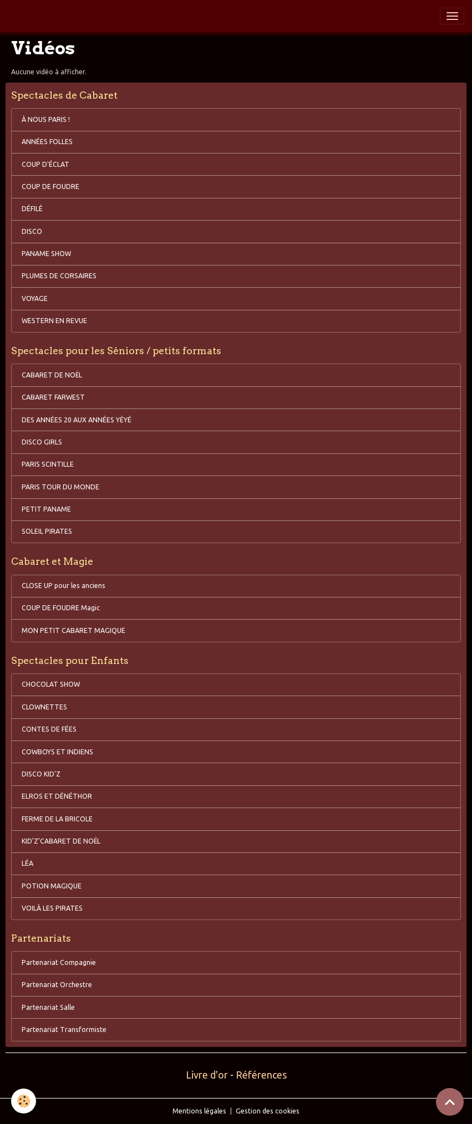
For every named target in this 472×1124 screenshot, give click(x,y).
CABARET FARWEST (53, 397)
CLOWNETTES (44, 707)
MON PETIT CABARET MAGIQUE (73, 630)
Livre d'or (207, 1074)
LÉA (27, 863)
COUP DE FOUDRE (50, 186)
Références (261, 1074)
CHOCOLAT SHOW (51, 684)
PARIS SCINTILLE (48, 464)
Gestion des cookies (268, 1111)
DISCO (32, 231)
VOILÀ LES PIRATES (52, 908)
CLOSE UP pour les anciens (63, 585)
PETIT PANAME (46, 509)
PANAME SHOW (46, 253)
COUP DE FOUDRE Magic (61, 607)
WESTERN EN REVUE (54, 320)
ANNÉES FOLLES (47, 141)
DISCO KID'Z (41, 774)
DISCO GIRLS (42, 442)
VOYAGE (35, 298)
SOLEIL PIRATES (47, 531)
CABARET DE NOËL (52, 375)
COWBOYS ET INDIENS (57, 751)
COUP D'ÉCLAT (45, 164)
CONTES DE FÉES (49, 729)
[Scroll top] (450, 1102)
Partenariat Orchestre (57, 984)
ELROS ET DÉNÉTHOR (57, 796)
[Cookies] (23, 1101)
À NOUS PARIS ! (46, 119)
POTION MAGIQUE (52, 886)
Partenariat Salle (48, 1007)
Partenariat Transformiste (64, 1029)
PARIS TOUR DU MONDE (60, 487)
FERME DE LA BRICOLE (57, 818)
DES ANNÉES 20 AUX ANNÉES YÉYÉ (76, 419)
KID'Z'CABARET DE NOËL (61, 841)
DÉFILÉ (32, 208)
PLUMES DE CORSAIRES (59, 275)
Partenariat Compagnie (59, 962)
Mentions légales (199, 1111)
